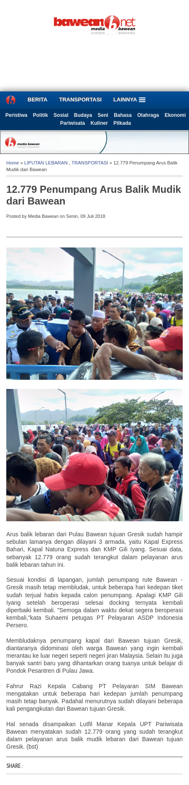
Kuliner (99, 123)
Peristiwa (16, 115)
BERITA (37, 99)
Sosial (61, 115)
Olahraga (148, 115)
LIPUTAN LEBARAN (46, 162)
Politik (40, 115)
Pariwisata (72, 123)
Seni (103, 115)
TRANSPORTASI (80, 99)
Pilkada (122, 123)
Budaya (83, 115)
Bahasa (123, 115)
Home (12, 162)
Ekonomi (175, 115)
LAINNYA (129, 99)
